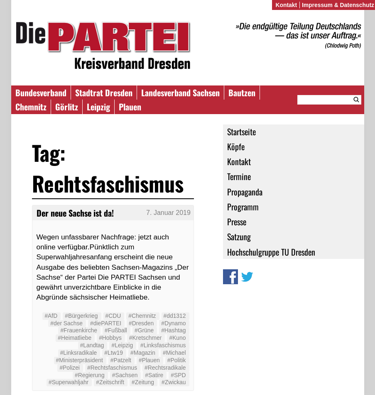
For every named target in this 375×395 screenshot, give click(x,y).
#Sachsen (125, 375)
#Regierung (90, 375)
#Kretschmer (145, 337)
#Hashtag (173, 330)
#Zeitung (143, 382)
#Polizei (69, 367)
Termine (239, 176)
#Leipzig (122, 345)
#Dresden (141, 323)
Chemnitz (31, 106)
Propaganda (244, 191)
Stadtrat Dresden (103, 92)
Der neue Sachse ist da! (75, 213)
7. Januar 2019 (168, 212)
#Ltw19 (113, 352)
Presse (236, 221)
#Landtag (92, 345)
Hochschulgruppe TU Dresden (271, 252)
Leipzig (98, 106)
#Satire (154, 375)
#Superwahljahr (68, 382)
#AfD (50, 315)
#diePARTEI (105, 323)
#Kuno (177, 337)
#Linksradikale (78, 352)
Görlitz (66, 106)
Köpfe (236, 146)
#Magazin (142, 352)
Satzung (239, 236)
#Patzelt (120, 360)
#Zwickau (174, 382)
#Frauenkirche (78, 330)
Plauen (130, 106)
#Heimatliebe (74, 337)
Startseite (241, 131)
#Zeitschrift (110, 382)
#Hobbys (110, 337)
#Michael (174, 352)
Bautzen (241, 92)
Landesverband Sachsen (180, 92)
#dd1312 (175, 315)
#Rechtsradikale (165, 367)
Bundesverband (40, 92)
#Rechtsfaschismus (112, 367)
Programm (243, 206)
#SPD (178, 375)
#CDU (113, 315)
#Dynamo (173, 323)
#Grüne (144, 330)
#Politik (176, 360)
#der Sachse (66, 323)
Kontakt (239, 161)
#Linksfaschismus (163, 345)
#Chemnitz (142, 315)
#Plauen (149, 360)
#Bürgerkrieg (81, 315)
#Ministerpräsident (79, 360)
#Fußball (116, 330)
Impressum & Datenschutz (338, 5)
